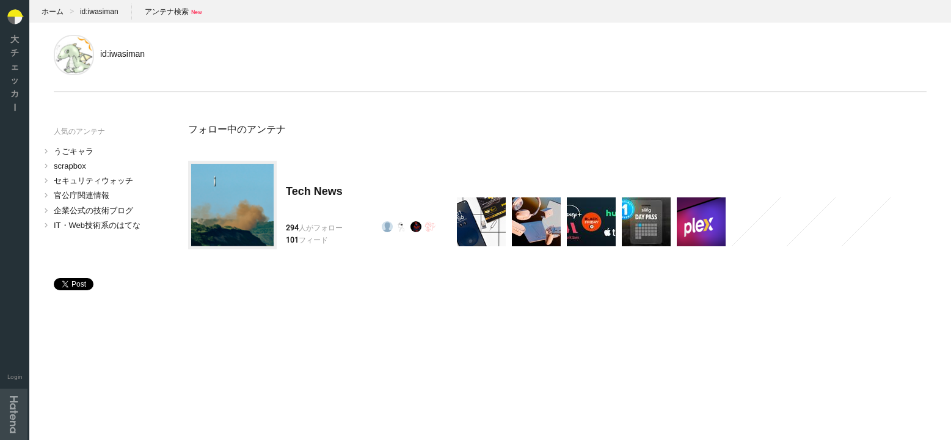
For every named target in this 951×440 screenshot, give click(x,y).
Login (15, 376)
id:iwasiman (99, 11)
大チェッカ (14, 73)
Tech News (314, 191)
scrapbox (70, 165)
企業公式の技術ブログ (93, 210)
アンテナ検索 (167, 11)
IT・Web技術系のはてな (97, 225)
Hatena (13, 414)
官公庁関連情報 (81, 195)
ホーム (53, 11)
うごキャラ (73, 151)
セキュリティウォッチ (93, 180)
